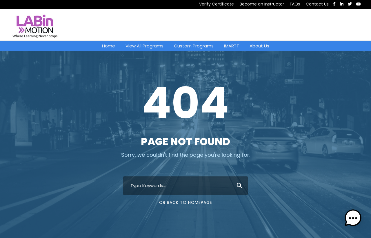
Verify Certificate (216, 4)
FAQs (295, 4)
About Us (259, 46)
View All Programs (144, 46)
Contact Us (317, 4)
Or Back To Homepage (185, 202)
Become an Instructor (262, 4)
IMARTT (231, 46)
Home (108, 46)
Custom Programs (194, 46)
